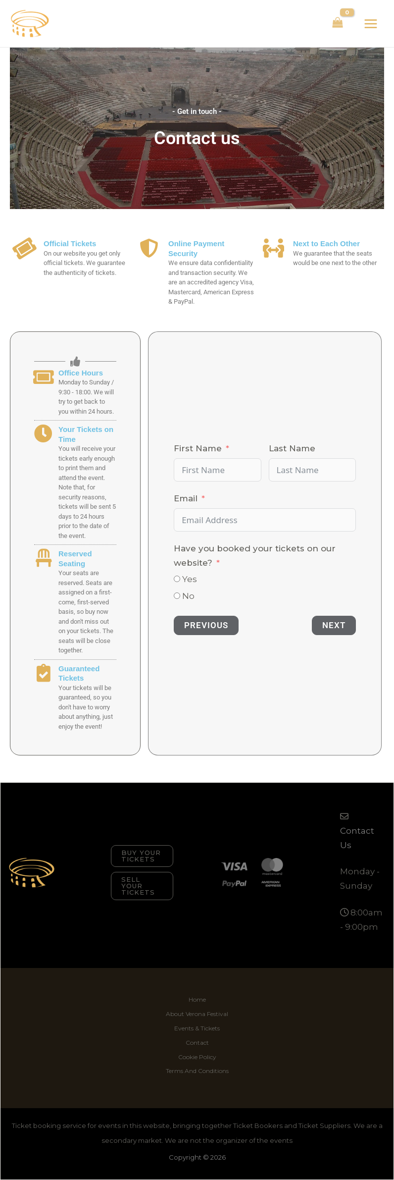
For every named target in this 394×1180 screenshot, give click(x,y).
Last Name (292, 448)
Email (185, 498)
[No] (177, 595)
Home (197, 999)
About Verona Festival (197, 1014)
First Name (198, 448)
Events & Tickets (197, 1028)
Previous (206, 625)
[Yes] (177, 579)
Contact (197, 1042)
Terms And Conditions (197, 1070)
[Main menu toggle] (370, 23)
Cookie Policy (197, 1057)
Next (333, 625)
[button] (142, 856)
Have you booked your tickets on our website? (255, 555)
